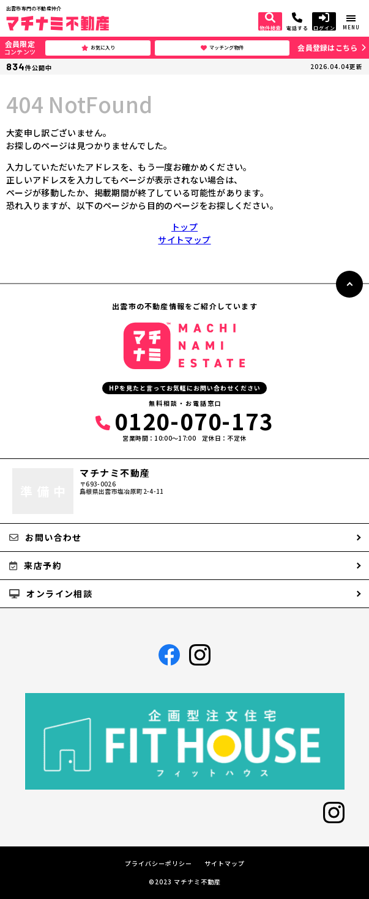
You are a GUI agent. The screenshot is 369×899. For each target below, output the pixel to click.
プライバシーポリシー (158, 863)
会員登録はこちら (327, 47)
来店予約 (35, 565)
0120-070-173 (184, 420)
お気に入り (98, 47)
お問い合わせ (45, 537)
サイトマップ (184, 239)
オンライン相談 (50, 593)
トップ (184, 227)
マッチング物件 (222, 47)
